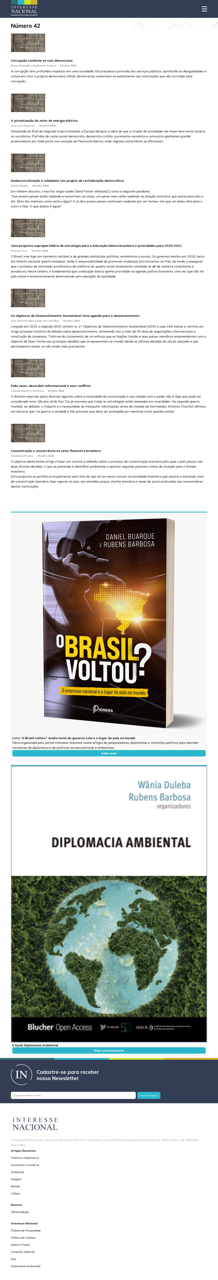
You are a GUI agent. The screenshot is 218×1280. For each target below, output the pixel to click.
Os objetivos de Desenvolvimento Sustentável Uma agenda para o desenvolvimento (75, 316)
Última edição (20, 1212)
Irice (13, 1259)
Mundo (15, 1186)
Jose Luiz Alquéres (23, 125)
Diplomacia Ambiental (25, 1266)
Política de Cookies (23, 1237)
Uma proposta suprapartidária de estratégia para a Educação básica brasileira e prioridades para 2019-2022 (96, 246)
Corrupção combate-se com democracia (41, 60)
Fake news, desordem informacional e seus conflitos (51, 386)
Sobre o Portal (20, 1244)
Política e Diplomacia (25, 1158)
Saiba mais (109, 753)
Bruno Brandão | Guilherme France (33, 65)
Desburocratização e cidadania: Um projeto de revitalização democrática (67, 181)
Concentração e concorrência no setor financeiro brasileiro (56, 451)
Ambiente (17, 1172)
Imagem (16, 1179)
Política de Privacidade (26, 1230)
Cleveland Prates (22, 455)
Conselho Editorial (23, 1252)
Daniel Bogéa (19, 185)
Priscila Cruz (19, 250)
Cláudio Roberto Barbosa (27, 390)
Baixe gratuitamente (109, 1050)
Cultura (15, 1193)
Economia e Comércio (25, 1165)
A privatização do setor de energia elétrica (44, 121)
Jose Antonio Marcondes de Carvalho (35, 320)
